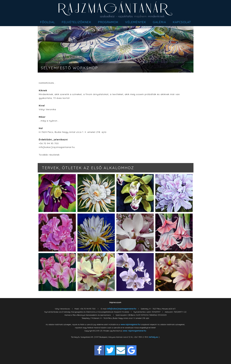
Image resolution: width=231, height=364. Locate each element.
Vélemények (135, 22)
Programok (108, 22)
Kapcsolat (182, 22)
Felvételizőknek (76, 22)
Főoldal (47, 22)
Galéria (159, 22)
